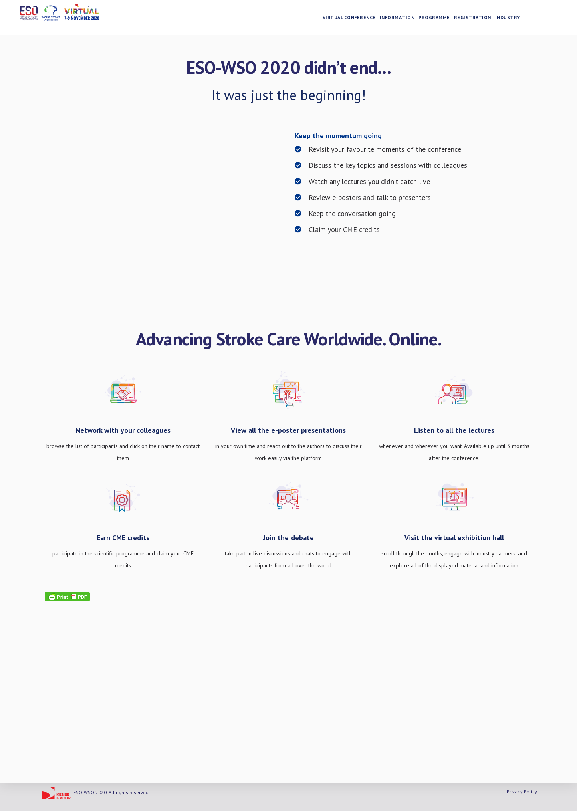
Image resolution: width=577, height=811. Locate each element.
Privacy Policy (522, 792)
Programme (441, 18)
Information (404, 18)
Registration (479, 18)
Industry (514, 18)
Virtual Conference (356, 18)
